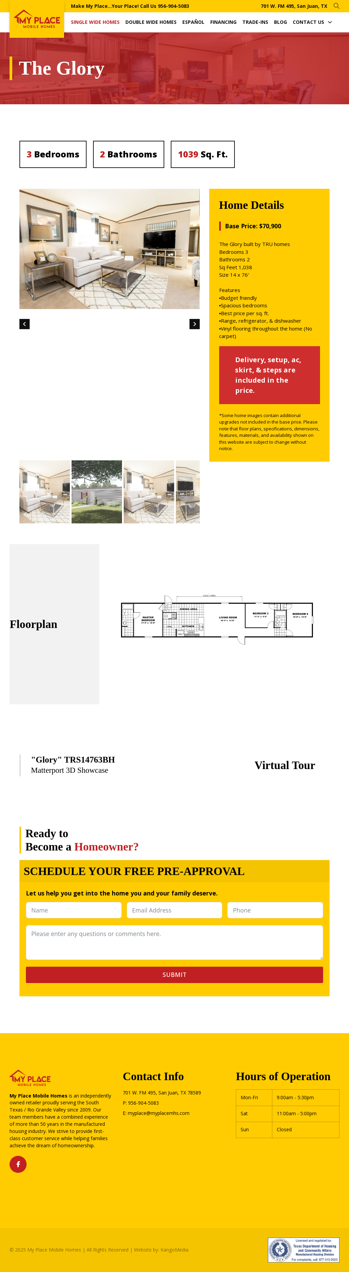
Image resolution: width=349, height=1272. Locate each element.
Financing (223, 22)
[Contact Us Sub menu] (330, 22)
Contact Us (308, 22)
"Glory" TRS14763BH (73, 759)
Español (193, 22)
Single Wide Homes (95, 22)
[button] (44, 491)
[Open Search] (336, 6)
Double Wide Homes (151, 22)
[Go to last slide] (24, 324)
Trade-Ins (255, 22)
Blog (280, 22)
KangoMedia (174, 1249)
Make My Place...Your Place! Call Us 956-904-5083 (130, 6)
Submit (174, 974)
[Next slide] (194, 324)
